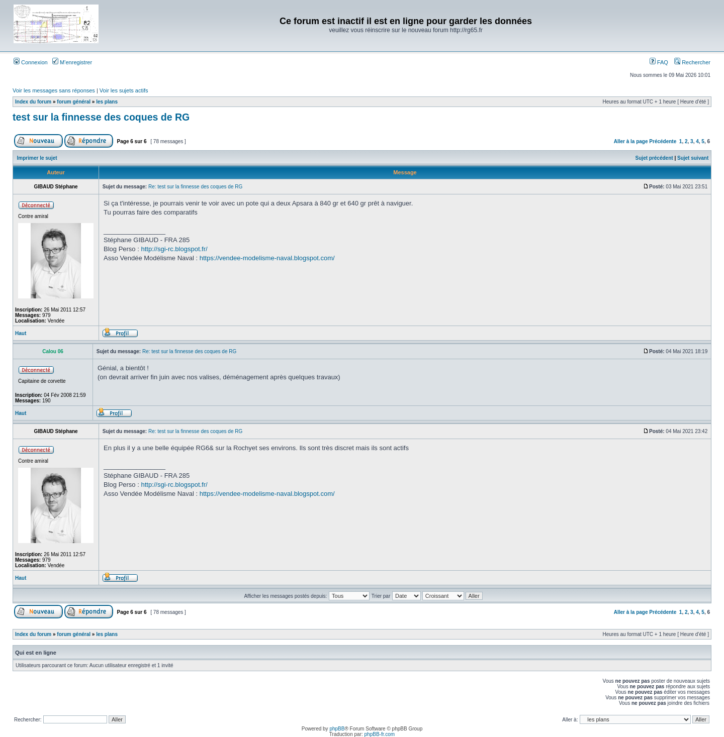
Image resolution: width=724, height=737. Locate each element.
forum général (73, 101)
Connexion (31, 62)
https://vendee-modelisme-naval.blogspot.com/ (267, 258)
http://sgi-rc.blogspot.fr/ (174, 249)
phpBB (336, 728)
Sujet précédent (654, 158)
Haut (20, 333)
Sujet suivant (692, 158)
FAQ (659, 62)
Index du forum (33, 101)
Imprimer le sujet (37, 158)
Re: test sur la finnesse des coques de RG (195, 186)
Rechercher (692, 62)
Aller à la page (631, 141)
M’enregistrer (72, 62)
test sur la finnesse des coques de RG (101, 117)
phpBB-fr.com (380, 734)
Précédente (662, 141)
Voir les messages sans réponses (54, 90)
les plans (107, 101)
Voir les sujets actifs (124, 90)
